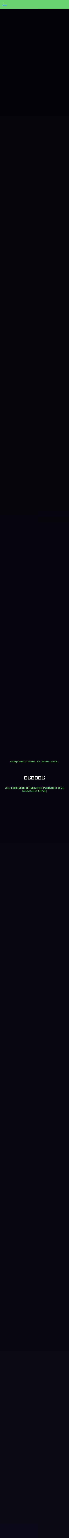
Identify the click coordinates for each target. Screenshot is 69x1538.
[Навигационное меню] (5, 4)
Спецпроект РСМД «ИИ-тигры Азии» (34, 762)
